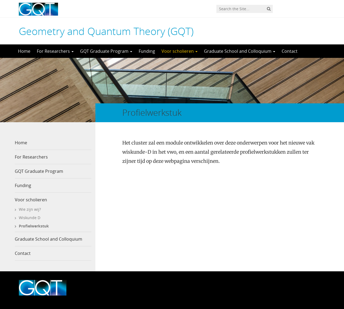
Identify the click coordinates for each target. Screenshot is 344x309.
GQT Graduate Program (106, 51)
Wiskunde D (29, 217)
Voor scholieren (180, 51)
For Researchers (55, 51)
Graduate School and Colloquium (239, 51)
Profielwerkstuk (34, 226)
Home (24, 51)
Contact (290, 51)
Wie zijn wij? (30, 209)
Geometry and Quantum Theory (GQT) (106, 31)
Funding (147, 51)
